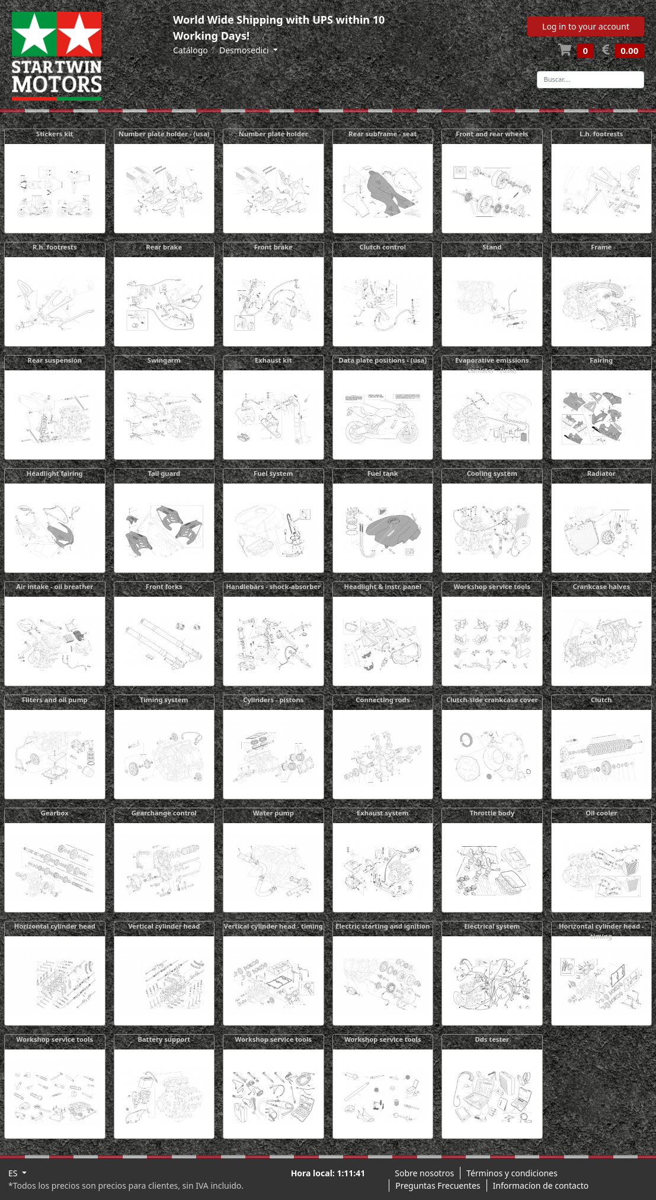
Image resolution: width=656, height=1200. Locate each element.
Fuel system (273, 473)
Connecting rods (382, 699)
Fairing (601, 360)
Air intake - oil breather (54, 586)
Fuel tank (382, 473)
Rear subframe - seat (382, 133)
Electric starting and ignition (382, 925)
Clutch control (382, 246)
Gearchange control (164, 812)
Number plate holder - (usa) (164, 133)
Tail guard (164, 473)
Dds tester (492, 1039)
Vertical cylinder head (164, 925)
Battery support (163, 1039)
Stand (491, 246)
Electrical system (492, 925)
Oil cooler (601, 812)
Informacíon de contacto (541, 1185)
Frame (601, 246)
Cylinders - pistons (273, 699)
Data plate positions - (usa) (382, 360)
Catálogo (190, 50)
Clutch (601, 699)
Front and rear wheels (492, 133)
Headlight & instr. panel (382, 586)
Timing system (164, 699)
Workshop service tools (491, 586)
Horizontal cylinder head (54, 925)
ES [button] (14, 1173)
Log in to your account (585, 26)
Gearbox (55, 812)
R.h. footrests (55, 246)
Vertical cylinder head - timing (273, 925)
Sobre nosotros (424, 1173)
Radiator (601, 473)
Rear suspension (55, 360)
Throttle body (491, 812)
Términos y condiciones (512, 1173)
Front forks (164, 586)
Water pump (273, 812)
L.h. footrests (601, 133)
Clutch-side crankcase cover (492, 699)
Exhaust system (382, 812)
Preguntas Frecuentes (437, 1185)
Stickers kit (54, 133)
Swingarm (164, 360)
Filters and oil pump (55, 699)
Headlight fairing (55, 473)
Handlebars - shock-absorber (273, 586)
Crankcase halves (601, 586)
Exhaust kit (273, 360)
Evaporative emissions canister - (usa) (492, 365)
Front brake (273, 246)
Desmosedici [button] (245, 50)
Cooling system (492, 473)
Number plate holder (273, 133)
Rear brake (164, 246)
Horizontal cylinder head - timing (601, 930)
